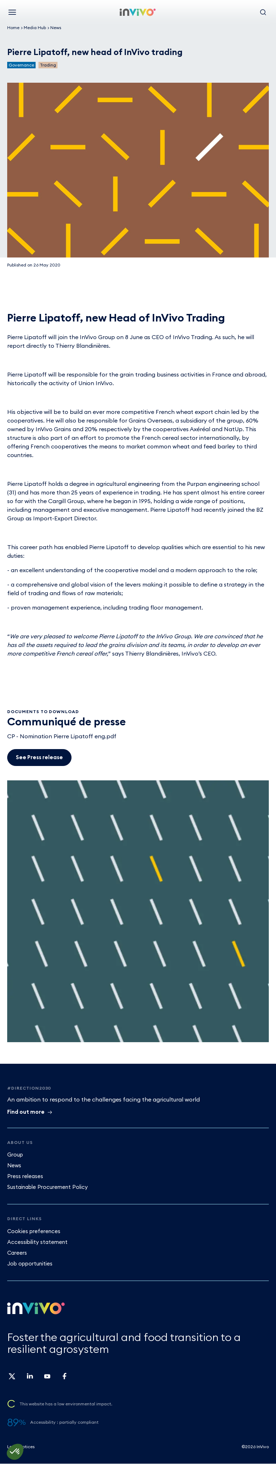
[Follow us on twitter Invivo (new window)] (12, 1378)
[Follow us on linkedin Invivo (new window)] (29, 1378)
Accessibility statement (37, 1242)
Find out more (26, 1111)
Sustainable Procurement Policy (47, 1186)
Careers (17, 1252)
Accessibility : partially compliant (64, 1422)
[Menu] (12, 12)
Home (13, 27)
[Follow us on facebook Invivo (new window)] (64, 1378)
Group (15, 1154)
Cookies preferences (33, 1231)
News (55, 27)
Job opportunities (29, 1263)
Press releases (25, 1176)
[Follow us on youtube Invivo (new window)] (47, 1378)
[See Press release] (39, 757)
